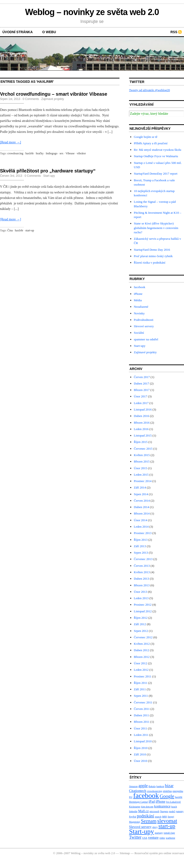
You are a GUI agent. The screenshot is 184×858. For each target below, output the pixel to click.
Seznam (148, 821)
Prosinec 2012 (143, 604)
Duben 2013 (141, 578)
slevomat (167, 821)
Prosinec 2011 (143, 676)
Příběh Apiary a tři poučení (151, 143)
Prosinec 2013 (143, 533)
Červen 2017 (142, 377)
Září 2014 (140, 487)
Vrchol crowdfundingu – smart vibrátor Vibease (53, 94)
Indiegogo (52, 153)
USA (144, 838)
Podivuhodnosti (143, 320)
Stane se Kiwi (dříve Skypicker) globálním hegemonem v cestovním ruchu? (156, 228)
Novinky (139, 313)
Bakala (152, 786)
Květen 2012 (142, 643)
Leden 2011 (141, 735)
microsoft (154, 811)
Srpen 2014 (141, 494)
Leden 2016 (141, 429)
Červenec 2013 (143, 559)
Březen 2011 (142, 721)
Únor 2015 (140, 468)
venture (153, 837)
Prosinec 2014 (143, 481)
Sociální (139, 332)
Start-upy (49, 175)
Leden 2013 (141, 598)
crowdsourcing (154, 791)
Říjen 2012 (140, 617)
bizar (169, 785)
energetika (178, 791)
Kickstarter (134, 806)
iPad (152, 801)
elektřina (167, 791)
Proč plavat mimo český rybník (153, 256)
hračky (40, 153)
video (162, 838)
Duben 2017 (141, 383)
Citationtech (137, 791)
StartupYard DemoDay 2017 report (155, 173)
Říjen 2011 (140, 683)
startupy (159, 833)
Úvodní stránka (17, 32)
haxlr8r (29, 153)
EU (130, 797)
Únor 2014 (140, 520)
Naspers (164, 811)
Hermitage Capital (138, 802)
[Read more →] (10, 142)
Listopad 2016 (143, 409)
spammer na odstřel (146, 339)
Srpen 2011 (141, 695)
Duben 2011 (141, 715)
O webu (49, 32)
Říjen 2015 (140, 442)
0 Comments (31, 99)
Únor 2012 (140, 663)
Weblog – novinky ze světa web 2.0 (92, 12)
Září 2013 (140, 546)
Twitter (135, 837)
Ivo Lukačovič (173, 802)
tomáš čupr (169, 833)
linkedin (133, 811)
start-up (29, 230)
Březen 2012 (142, 657)
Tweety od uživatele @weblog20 (149, 90)
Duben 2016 (141, 416)
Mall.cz (143, 811)
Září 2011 (140, 689)
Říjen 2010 (140, 748)
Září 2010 (140, 754)
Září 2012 (140, 624)
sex (61, 153)
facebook (139, 287)
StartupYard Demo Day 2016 (152, 249)
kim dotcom (147, 806)
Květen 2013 (142, 572)
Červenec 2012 (143, 637)
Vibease (70, 153)
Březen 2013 (142, 585)
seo (164, 816)
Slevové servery (144, 326)
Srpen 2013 (141, 552)
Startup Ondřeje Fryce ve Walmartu (156, 156)
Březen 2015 (142, 461)
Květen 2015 (142, 455)
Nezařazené (141, 306)
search (158, 816)
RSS (173, 32)
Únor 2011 (140, 728)
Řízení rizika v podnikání (149, 262)
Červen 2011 (142, 709)
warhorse (170, 838)
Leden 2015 (141, 474)
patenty (180, 811)
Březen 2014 (142, 513)
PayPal (132, 816)
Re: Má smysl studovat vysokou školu (157, 149)
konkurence (162, 806)
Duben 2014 (141, 507)
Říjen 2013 (140, 539)
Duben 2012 (141, 650)
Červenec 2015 (143, 448)
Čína (10, 230)
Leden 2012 (141, 669)
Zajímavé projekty (52, 99)
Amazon (133, 786)
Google (167, 796)
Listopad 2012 (143, 611)
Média (138, 300)
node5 (172, 811)
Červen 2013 (142, 565)
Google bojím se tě (145, 137)
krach (174, 806)
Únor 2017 (140, 396)
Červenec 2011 (143, 702)
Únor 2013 (140, 591)
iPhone (138, 294)
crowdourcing (15, 153)
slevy (155, 827)
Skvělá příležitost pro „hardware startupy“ (48, 170)
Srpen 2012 (141, 631)
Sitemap (125, 853)
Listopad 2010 (143, 741)
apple (143, 785)
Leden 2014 (141, 526)
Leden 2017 (141, 403)
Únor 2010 (140, 761)
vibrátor (81, 153)
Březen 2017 (142, 390)
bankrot (160, 786)
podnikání (145, 816)
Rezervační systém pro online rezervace (159, 853)
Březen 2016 (142, 422)
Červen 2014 (142, 500)
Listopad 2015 (143, 435)
